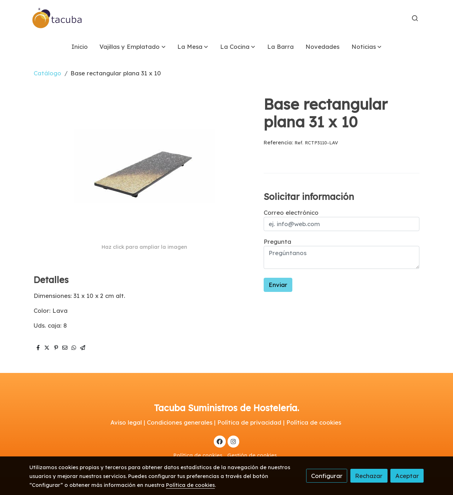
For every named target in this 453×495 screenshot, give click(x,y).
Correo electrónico (291, 212)
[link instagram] (233, 441)
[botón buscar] (414, 18)
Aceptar (407, 475)
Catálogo (47, 73)
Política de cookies (197, 455)
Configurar (327, 475)
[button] (133, 46)
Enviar (278, 284)
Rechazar (369, 475)
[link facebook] (220, 441)
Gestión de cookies (252, 455)
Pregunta (277, 241)
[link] (57, 18)
